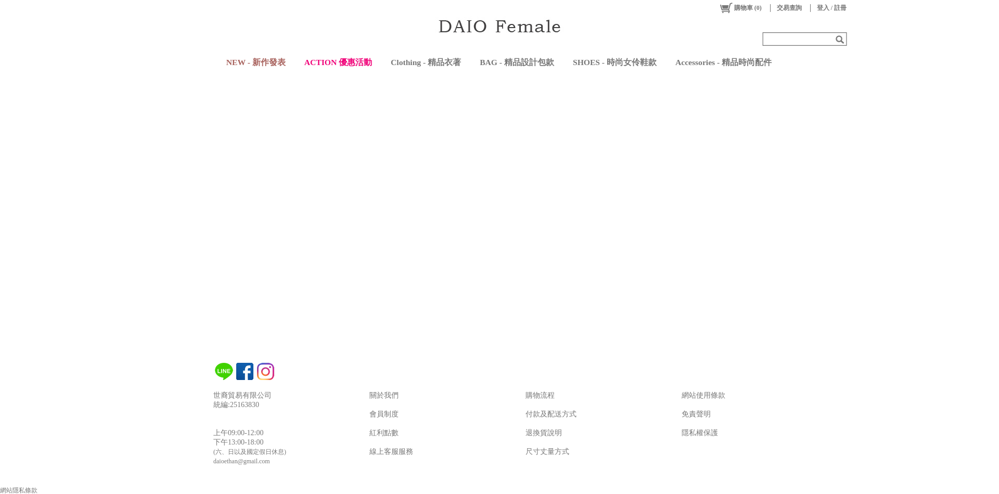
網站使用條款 (703, 395)
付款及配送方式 (551, 414)
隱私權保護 (700, 433)
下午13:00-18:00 (238, 442)
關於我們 (384, 395)
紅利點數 (384, 433)
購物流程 (540, 395)
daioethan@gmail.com (241, 461)
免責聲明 (696, 414)
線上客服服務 (391, 451)
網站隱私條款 (18, 490)
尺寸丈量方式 (547, 451)
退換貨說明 (544, 433)
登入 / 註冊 (832, 7)
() (740, 8)
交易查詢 (789, 7)
